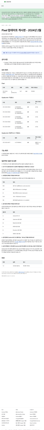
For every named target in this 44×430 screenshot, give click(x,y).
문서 (3, 6)
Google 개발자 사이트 (24, 52)
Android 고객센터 (33, 412)
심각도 (12, 74)
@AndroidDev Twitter (20, 414)
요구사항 (3, 414)
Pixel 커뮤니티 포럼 (37, 153)
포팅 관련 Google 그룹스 (21, 425)
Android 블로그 (19, 416)
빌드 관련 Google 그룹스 (21, 423)
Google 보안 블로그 (20, 418)
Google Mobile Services (35, 420)
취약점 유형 (8, 74)
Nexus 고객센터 (33, 416)
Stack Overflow (33, 423)
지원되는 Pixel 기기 (19, 37)
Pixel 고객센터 (32, 414)
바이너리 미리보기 (5, 418)
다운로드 (3, 416)
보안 (10, 25)
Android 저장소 (5, 412)
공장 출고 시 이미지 (5, 420)
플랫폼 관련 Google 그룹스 (21, 420)
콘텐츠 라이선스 (21, 272)
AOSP (3, 25)
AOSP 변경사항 (12, 19)
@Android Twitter (19, 412)
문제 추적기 (32, 425)
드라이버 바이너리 (5, 423)
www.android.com (34, 418)
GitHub (3, 425)
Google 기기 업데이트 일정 (13, 173)
